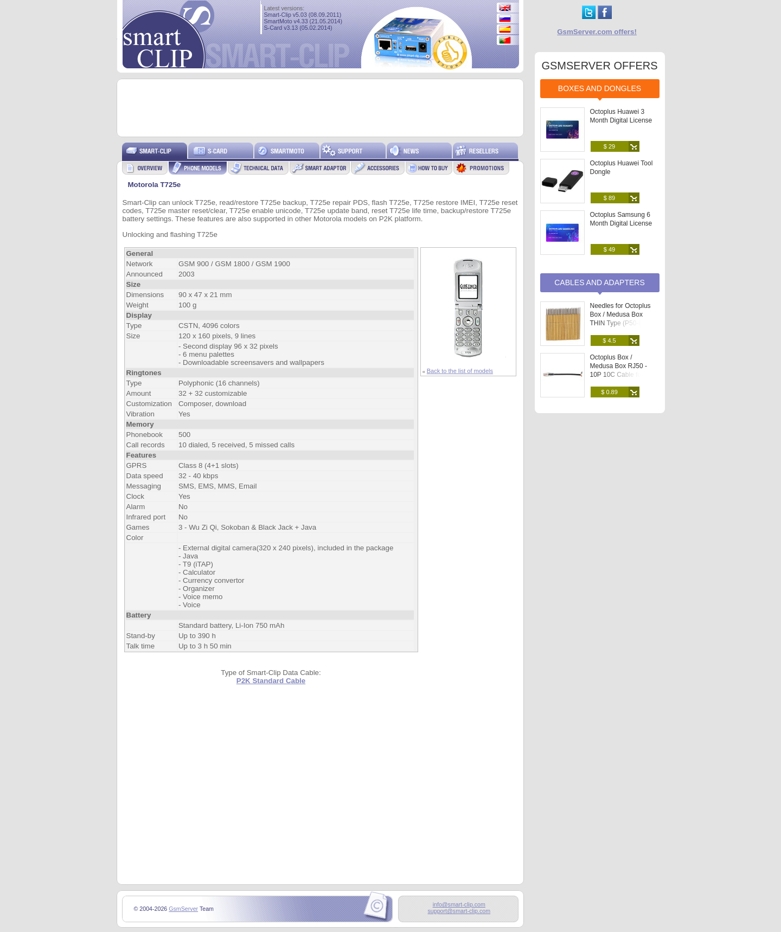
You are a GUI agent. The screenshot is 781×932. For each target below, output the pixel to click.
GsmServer (183, 908)
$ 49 (609, 249)
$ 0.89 (609, 392)
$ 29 (609, 146)
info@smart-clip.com (459, 904)
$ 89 (609, 198)
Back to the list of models (460, 371)
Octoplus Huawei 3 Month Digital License (621, 116)
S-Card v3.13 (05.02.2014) (298, 27)
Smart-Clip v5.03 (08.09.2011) (303, 14)
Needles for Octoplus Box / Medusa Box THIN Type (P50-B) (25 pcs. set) (623, 319)
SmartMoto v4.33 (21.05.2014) (303, 21)
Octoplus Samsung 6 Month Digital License (621, 219)
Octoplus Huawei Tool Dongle (621, 167)
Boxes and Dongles (599, 88)
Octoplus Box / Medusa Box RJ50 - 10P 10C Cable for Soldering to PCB (618, 370)
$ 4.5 (609, 340)
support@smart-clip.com (458, 911)
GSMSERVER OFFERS (599, 66)
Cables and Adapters (599, 282)
